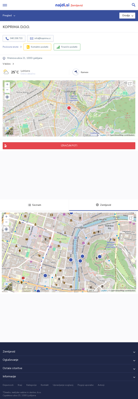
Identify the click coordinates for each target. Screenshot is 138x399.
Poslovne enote (10, 46)
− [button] (7, 90)
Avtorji (101, 385)
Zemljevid (103, 205)
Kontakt (45, 385)
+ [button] (7, 84)
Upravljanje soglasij (63, 385)
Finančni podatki (69, 46)
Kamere (84, 72)
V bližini (7, 63)
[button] (7, 97)
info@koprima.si (42, 38)
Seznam (34, 205)
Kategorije (31, 385)
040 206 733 (16, 38)
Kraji (20, 385)
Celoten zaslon (130, 83)
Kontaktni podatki (39, 46)
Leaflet (103, 135)
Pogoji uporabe (85, 385)
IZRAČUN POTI (69, 145)
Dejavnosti (8, 385)
